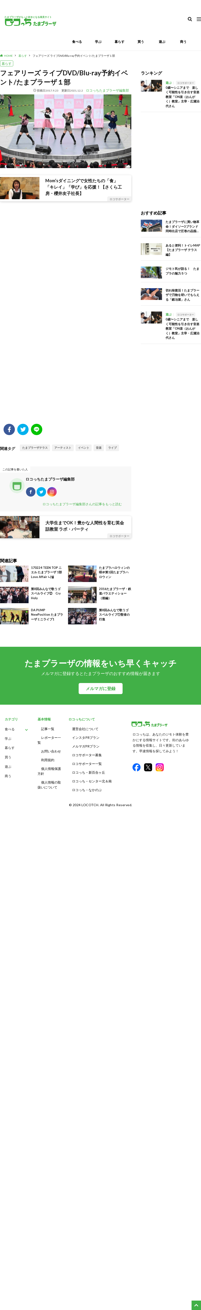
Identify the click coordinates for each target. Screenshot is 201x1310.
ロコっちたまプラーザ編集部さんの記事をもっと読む (82, 504)
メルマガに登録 (100, 688)
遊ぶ (162, 42)
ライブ (112, 447)
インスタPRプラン (85, 738)
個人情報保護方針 (49, 771)
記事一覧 (47, 729)
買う (140, 42)
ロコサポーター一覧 (87, 764)
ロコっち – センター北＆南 (92, 781)
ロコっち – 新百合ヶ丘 (88, 772)
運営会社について (85, 729)
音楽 (99, 447)
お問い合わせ (51, 751)
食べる (77, 42)
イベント (83, 447)
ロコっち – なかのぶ (87, 790)
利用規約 (47, 760)
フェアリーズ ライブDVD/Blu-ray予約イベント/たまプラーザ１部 (74, 55)
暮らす (119, 42)
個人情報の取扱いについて (49, 784)
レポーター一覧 (49, 740)
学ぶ (98, 42)
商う (183, 42)
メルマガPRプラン (85, 746)
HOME (8, 55)
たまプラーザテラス (35, 447)
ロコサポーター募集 (87, 755)
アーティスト (62, 447)
